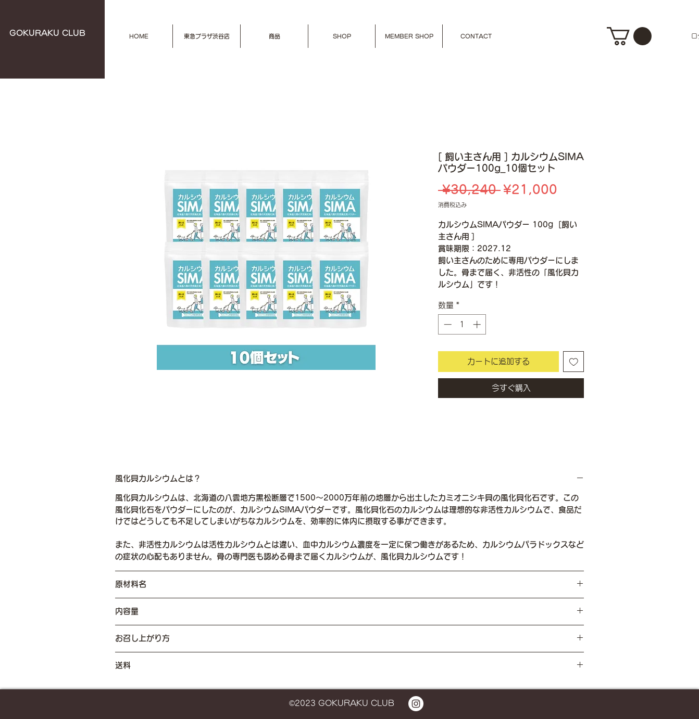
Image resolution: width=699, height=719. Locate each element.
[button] (274, 36)
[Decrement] (447, 324)
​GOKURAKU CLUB (47, 33)
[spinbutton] (462, 324)
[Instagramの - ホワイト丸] (415, 703)
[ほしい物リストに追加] (573, 362)
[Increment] (478, 324)
